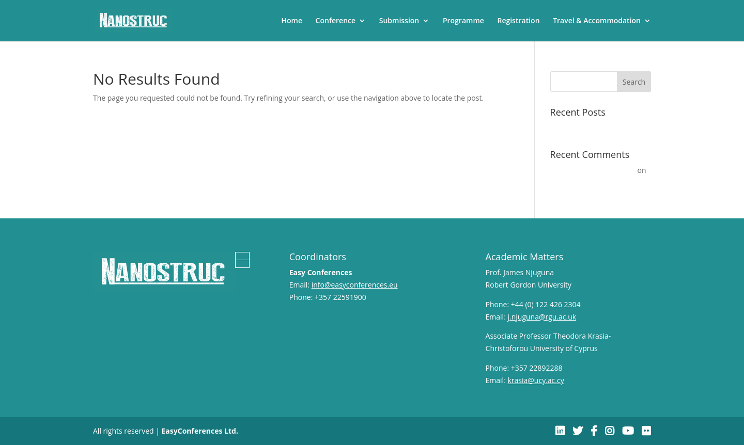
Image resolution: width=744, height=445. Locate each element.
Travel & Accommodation (597, 21)
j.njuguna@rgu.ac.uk (541, 317)
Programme (463, 21)
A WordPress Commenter (593, 170)
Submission (399, 21)
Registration (518, 21)
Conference (335, 21)
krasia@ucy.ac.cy (535, 380)
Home (291, 21)
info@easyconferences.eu (355, 285)
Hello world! (570, 128)
